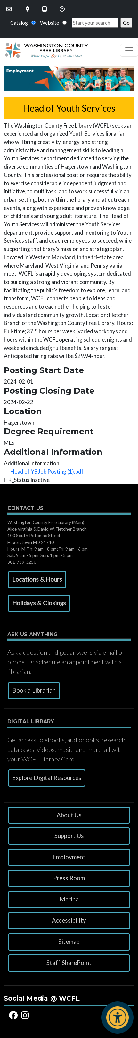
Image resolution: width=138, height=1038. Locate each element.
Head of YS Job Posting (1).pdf (47, 471)
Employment (69, 856)
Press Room (69, 878)
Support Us (69, 835)
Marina (69, 899)
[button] (37, 579)
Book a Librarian (34, 690)
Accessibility (69, 920)
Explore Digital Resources (46, 777)
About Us (69, 814)
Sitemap (69, 941)
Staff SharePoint (69, 962)
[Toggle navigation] (129, 50)
